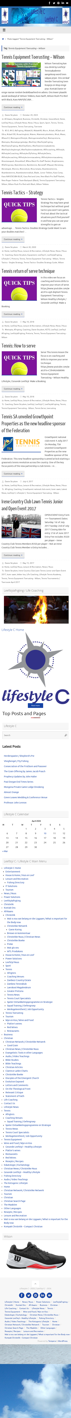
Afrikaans (8, 119)
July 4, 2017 (28, 481)
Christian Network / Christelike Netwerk (25, 1042)
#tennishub (25, 169)
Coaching (9, 255)
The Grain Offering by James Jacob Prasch (24, 771)
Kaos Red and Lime (31, 176)
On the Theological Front (18, 1089)
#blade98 (38, 130)
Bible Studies (12, 1060)
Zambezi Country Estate (19, 980)
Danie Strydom (11, 115)
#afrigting (19, 130)
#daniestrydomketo (45, 134)
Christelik (35, 119)
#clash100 (11, 134)
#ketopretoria (54, 138)
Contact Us (9, 1103)
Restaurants (13, 1031)
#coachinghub (23, 134)
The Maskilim (10, 1204)
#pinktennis (32, 165)
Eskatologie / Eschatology (16, 1165)
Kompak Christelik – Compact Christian (23, 1226)
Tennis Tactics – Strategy (22, 193)
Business (26, 119)
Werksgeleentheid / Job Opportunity (25, 1009)
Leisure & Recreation (32, 251)
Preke (10, 944)
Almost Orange (11, 792)
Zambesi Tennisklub (17, 984)
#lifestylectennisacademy (29, 157)
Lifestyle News (20, 123)
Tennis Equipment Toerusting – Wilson (33, 57)
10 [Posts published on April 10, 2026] (45, 833)
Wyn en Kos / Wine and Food (20, 1020)
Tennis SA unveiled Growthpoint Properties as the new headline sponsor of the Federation (34, 424)
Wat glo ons (13, 947)
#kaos (62, 134)
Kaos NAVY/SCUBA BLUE (12, 176)
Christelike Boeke (16, 940)
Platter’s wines (14, 1023)
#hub (57, 134)
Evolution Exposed (15, 1081)
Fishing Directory (15, 882)
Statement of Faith (15, 1096)
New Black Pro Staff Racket (52, 176)
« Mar (5, 851)
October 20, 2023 (30, 115)
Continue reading (13, 107)
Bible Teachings (13, 1063)
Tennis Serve (40, 408)
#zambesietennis (49, 169)
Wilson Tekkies (42, 184)
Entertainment (13, 871)
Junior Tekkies (46, 172)
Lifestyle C (6, 258)
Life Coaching (32, 574)
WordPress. (63, 1341)
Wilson (61, 262)
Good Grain (12, 1045)
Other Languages (12, 1208)
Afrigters (11, 973)
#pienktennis (20, 165)
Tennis (54, 123)
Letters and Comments (17, 1085)
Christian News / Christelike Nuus (22, 1049)
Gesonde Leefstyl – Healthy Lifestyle (24, 1147)
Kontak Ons (9, 907)
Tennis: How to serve (18, 346)
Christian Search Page (15, 1201)
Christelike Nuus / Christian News (23, 937)
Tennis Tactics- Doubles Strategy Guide (40, 262)
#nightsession (58, 161)
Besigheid (17, 119)
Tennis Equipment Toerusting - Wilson (42, 258)
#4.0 (12, 130)
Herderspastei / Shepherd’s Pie (19, 756)
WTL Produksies (15, 951)
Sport (42, 123)
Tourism (9, 889)
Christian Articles (14, 1067)
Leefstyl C (42, 255)
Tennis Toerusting (25, 126)
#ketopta (6, 142)
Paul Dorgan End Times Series (18, 782)
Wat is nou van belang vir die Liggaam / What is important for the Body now (37, 1334)
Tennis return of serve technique (28, 271)
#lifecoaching (49, 149)
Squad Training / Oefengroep (21, 1005)
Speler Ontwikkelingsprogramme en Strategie (30, 1002)
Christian (44, 119)
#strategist (6, 169)
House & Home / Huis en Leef (20, 875)
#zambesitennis (8, 172)
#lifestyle (60, 149)
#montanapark (8, 161)
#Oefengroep (8, 165)
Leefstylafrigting (54, 255)
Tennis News (13, 994)
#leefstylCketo (25, 146)
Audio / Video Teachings (17, 1056)
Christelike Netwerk (17, 926)
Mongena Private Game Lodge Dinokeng (24, 787)
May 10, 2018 (28, 322)
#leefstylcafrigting (10, 146)
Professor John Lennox (15, 802)
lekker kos (21, 574)
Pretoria (15, 258)
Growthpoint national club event (37, 489)
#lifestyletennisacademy (51, 157)
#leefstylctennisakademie (43, 146)
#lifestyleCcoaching (10, 153)
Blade (36, 172)
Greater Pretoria (15, 991)
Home (62, 119)
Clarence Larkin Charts (17, 1071)
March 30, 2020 (29, 247)
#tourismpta (36, 169)
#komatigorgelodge (19, 142)
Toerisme (38, 126)
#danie (33, 134)
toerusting (51, 408)
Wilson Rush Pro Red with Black (21, 184)
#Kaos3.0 (6, 138)
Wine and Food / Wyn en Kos (18, 1143)
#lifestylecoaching (9, 157)
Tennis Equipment (9, 126)
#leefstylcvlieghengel (11, 149)
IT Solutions (11, 886)
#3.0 (7, 130)
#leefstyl (32, 142)
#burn (45, 130)
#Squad (50, 165)
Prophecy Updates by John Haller (20, 776)
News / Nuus (33, 123)
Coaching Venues (15, 976)
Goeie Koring (15, 929)
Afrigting (18, 329)
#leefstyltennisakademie (32, 149)
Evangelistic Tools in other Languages (24, 1052)
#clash (51, 130)
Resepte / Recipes (14, 1161)
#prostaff (42, 165)
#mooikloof (20, 161)
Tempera (52, 1341)
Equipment (32, 255)
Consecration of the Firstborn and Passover (25, 766)
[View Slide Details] (36, 610)
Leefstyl (54, 329)
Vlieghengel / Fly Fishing (16, 761)
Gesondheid (54, 119)
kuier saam (56, 489)
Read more (35, 705)
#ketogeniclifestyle (19, 138)
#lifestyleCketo (44, 153)
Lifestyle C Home (12, 868)
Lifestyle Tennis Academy (50, 574)
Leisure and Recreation (17, 879)
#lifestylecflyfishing (28, 153)
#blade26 (28, 130)
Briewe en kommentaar (18, 933)
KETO (47, 329)
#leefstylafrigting (45, 142)
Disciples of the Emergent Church (22, 1078)
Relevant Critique (14, 1092)
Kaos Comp (58, 172)
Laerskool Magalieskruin (19, 987)
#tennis (15, 169)
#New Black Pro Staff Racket (38, 161)
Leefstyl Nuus (7, 123)
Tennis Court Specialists (19, 998)
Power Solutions (12, 897)
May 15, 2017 (28, 563)
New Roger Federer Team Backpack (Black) (20, 180)
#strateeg (58, 165)
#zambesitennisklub (24, 172)
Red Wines (12, 1027)
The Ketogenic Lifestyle (16, 1183)
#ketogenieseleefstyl (37, 138)
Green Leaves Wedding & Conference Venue (25, 797)
